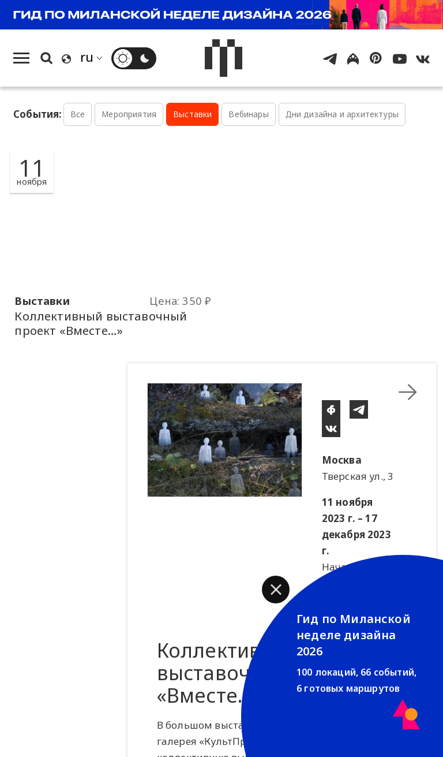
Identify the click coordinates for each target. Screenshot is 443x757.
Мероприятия (129, 114)
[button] (276, 589)
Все (77, 114)
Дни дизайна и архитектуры (342, 114)
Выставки (192, 114)
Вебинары (248, 114)
